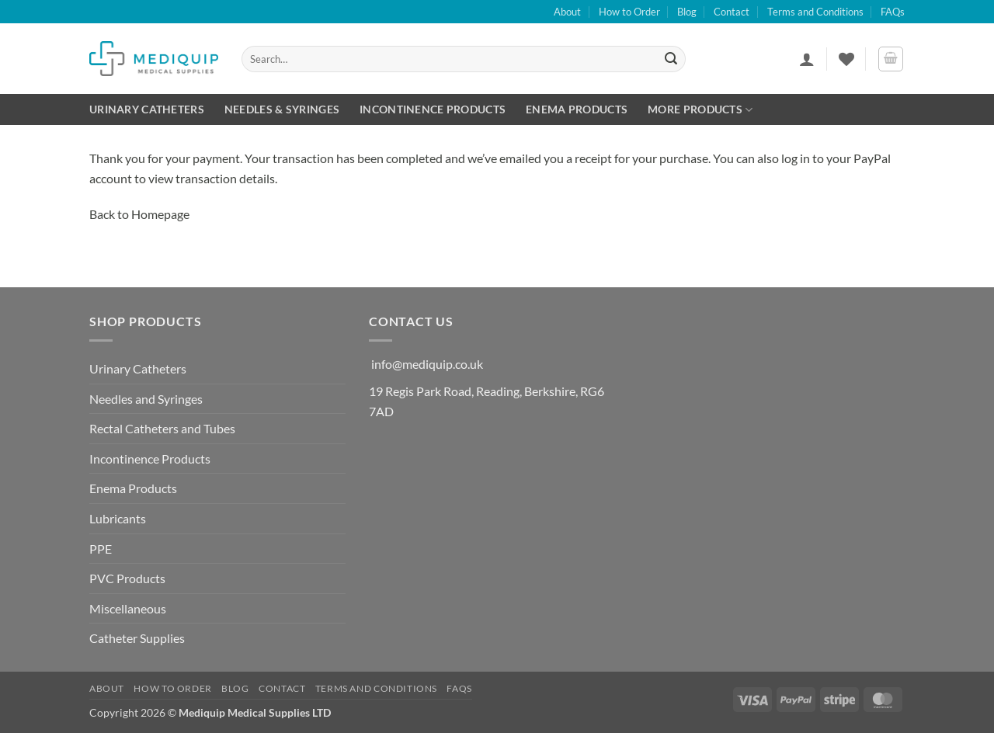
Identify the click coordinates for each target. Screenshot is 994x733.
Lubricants (117, 518)
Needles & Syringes (281, 109)
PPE (100, 548)
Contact (731, 11)
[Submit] (672, 59)
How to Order (629, 11)
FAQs (893, 11)
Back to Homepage (139, 214)
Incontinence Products (433, 109)
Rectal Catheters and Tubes (162, 428)
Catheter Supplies (137, 638)
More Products (700, 109)
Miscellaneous (127, 608)
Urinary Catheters (146, 109)
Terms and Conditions (815, 11)
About (567, 11)
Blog (687, 11)
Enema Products (576, 109)
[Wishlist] (846, 59)
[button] (807, 59)
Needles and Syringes (146, 398)
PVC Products (127, 578)
